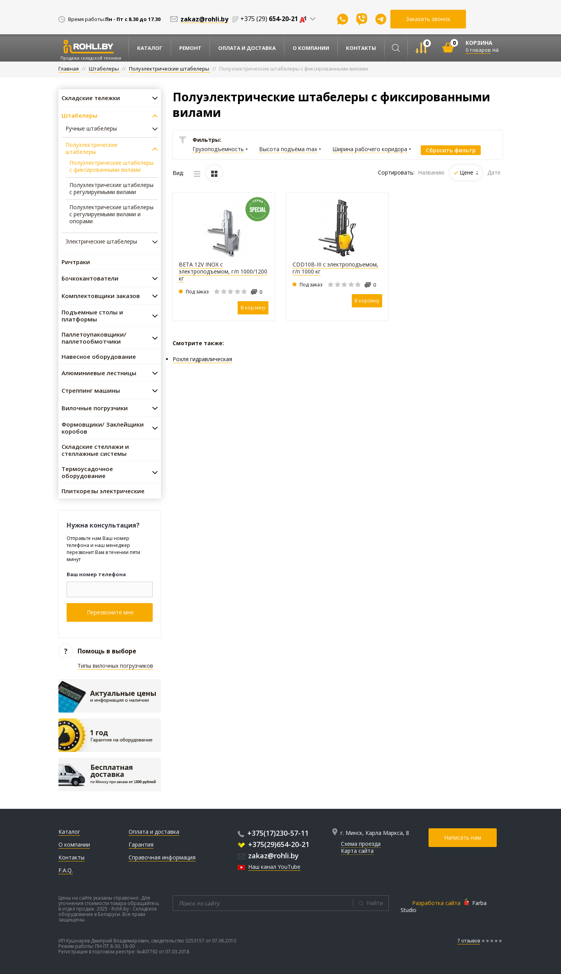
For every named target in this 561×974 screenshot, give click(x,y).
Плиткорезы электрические (103, 490)
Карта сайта (357, 850)
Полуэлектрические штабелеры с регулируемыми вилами (111, 189)
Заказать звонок (428, 19)
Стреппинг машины (91, 390)
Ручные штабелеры (91, 128)
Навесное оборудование (99, 356)
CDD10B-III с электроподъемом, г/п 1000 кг (335, 268)
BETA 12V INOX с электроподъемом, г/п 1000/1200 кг (223, 271)
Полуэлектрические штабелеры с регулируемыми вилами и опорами (111, 214)
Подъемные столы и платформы (92, 316)
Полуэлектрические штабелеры (91, 148)
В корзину (253, 307)
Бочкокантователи (90, 278)
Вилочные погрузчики (95, 407)
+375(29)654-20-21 (273, 844)
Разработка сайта (436, 903)
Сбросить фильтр (451, 150)
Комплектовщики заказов (101, 295)
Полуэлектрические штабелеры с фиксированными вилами (111, 166)
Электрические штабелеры (101, 241)
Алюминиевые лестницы (99, 372)
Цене (469, 172)
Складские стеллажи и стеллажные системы (95, 450)
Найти (375, 903)
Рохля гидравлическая (202, 359)
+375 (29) (275, 18)
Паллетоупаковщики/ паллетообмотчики (94, 338)
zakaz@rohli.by (268, 855)
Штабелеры (79, 115)
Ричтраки (76, 261)
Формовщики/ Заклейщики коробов (103, 428)
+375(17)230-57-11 (273, 833)
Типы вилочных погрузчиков (115, 665)
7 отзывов (468, 940)
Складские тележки (91, 97)
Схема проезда (361, 843)
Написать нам (462, 837)
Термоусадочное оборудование (87, 472)
